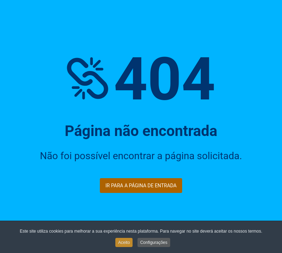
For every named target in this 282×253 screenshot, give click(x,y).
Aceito (124, 242)
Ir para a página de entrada (141, 185)
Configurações (153, 242)
